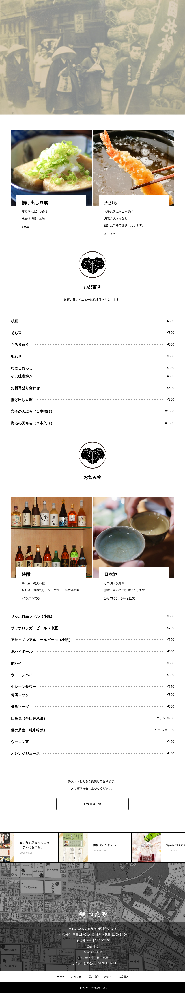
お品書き (124, 976)
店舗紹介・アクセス (100, 976)
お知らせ (76, 976)
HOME (60, 976)
